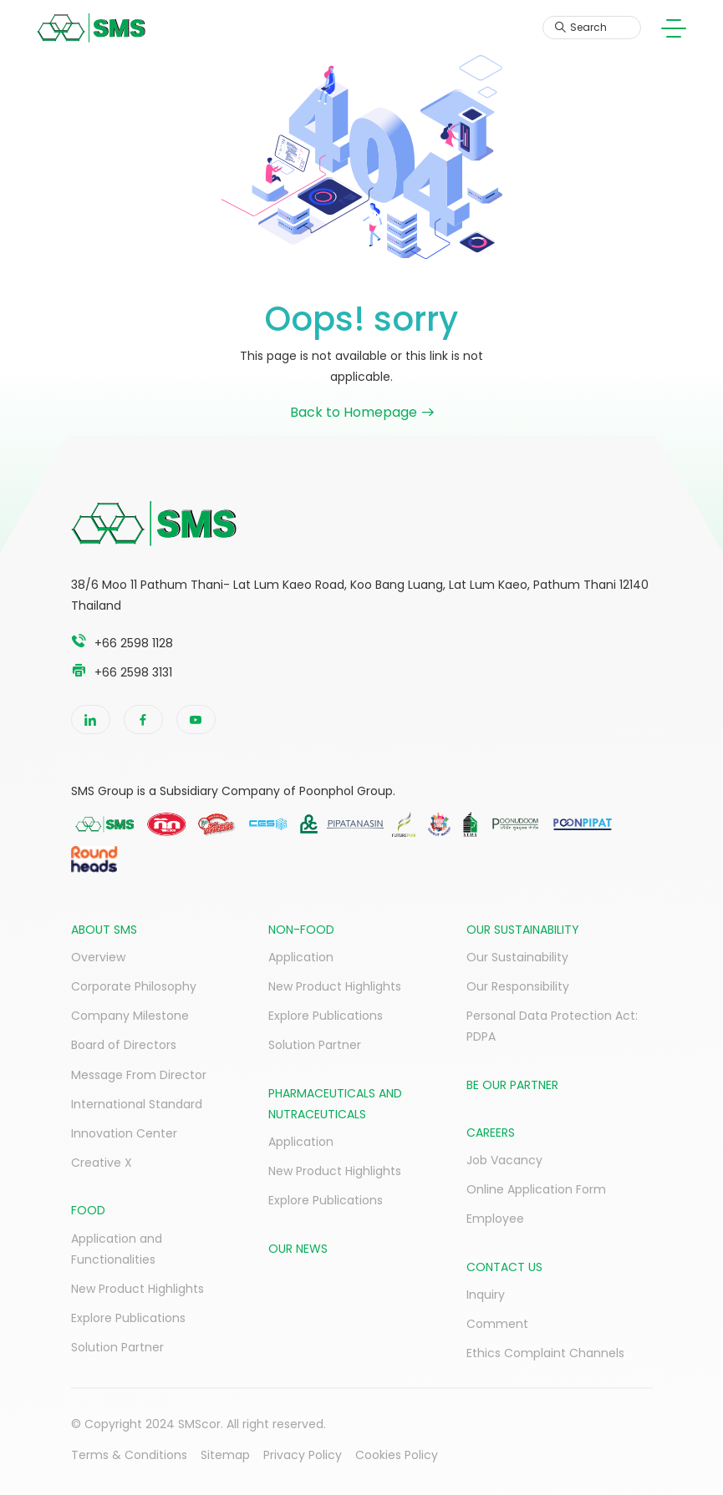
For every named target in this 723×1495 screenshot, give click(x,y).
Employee (495, 1218)
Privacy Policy (302, 1455)
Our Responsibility (517, 986)
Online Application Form (536, 1189)
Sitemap (225, 1455)
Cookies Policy (396, 1455)
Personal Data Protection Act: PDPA (552, 1026)
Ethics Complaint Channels (545, 1353)
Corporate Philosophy (133, 986)
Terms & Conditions (129, 1455)
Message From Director (138, 1075)
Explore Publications (128, 1318)
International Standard (136, 1104)
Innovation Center (124, 1133)
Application (300, 957)
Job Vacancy (504, 1160)
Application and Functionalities (116, 1249)
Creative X (101, 1162)
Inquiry (485, 1294)
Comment (497, 1323)
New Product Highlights (137, 1288)
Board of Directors (123, 1044)
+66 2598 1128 (133, 643)
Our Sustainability (517, 957)
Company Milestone (130, 1015)
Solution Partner (117, 1347)
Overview (98, 957)
